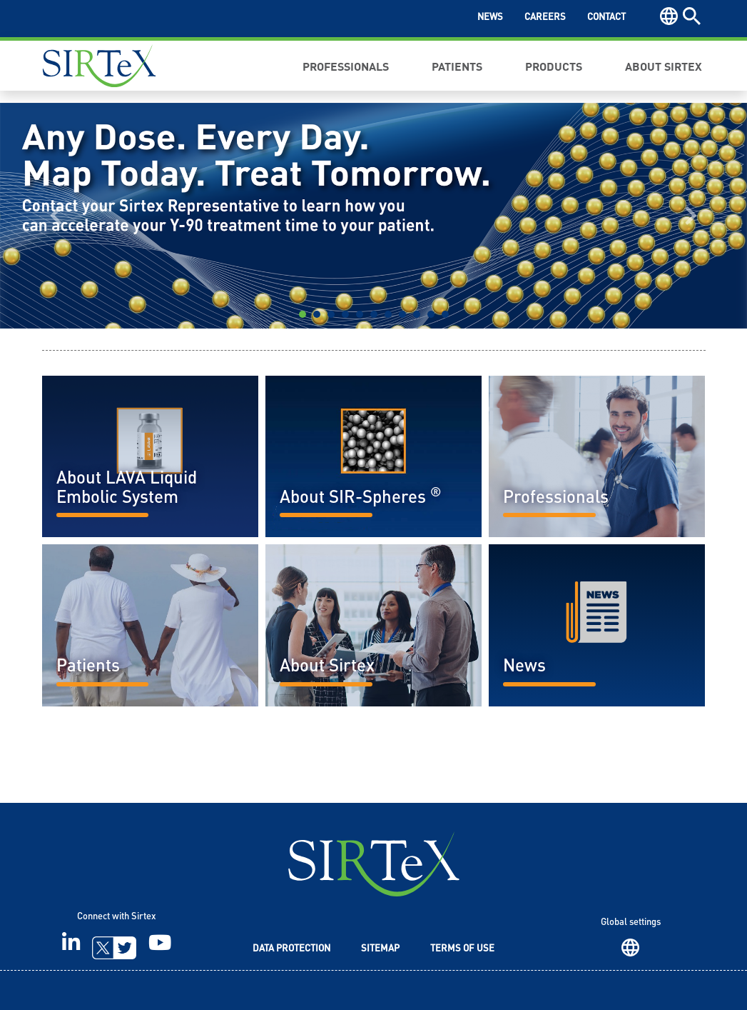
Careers (545, 17)
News (490, 17)
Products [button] (553, 65)
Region (630, 947)
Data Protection (291, 949)
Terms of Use (462, 949)
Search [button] (692, 16)
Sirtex (99, 65)
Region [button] (669, 16)
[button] (56, 216)
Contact (606, 17)
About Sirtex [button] (663, 65)
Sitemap (380, 949)
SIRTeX (373, 863)
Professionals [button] (346, 65)
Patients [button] (457, 65)
